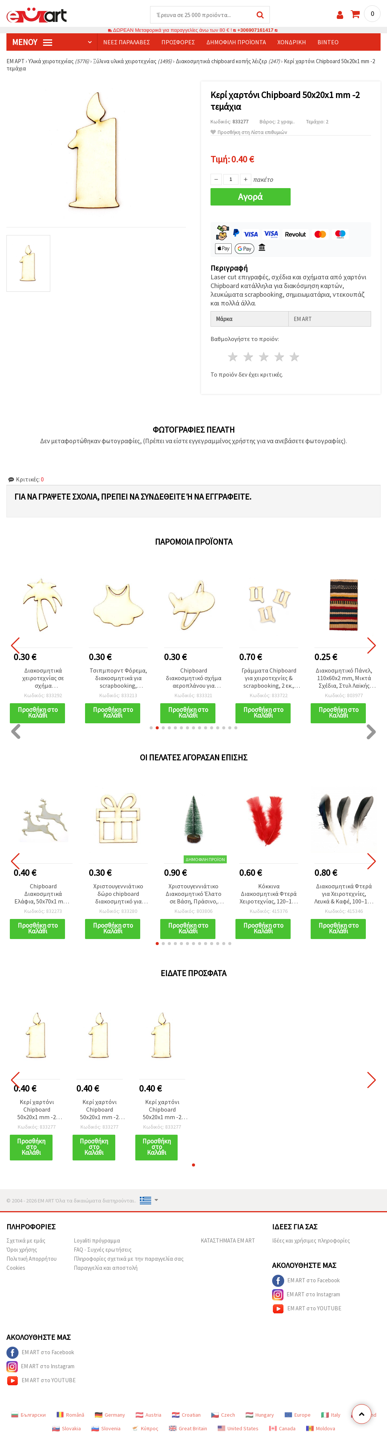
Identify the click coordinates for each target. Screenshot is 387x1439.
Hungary (260, 1414)
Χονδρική (291, 42)
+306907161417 (255, 30)
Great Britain (188, 1428)
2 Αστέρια (249, 356)
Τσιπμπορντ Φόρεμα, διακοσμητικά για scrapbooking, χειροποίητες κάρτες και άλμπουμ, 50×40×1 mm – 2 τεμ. (118, 678)
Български (28, 1415)
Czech (223, 1414)
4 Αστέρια (279, 356)
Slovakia (66, 1428)
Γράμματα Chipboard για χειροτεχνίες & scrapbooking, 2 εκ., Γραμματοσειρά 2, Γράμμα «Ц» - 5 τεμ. (268, 678)
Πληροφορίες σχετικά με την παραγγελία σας (129, 1258)
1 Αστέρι (233, 356)
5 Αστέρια (295, 356)
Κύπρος (144, 1428)
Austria (148, 1414)
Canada (282, 1428)
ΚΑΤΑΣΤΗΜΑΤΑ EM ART (228, 1240)
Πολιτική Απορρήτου (31, 1258)
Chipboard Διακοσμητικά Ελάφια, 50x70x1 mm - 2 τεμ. (43, 894)
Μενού (32, 42)
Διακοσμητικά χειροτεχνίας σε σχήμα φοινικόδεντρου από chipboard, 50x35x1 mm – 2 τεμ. (43, 678)
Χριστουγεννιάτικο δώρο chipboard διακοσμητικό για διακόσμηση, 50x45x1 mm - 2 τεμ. (118, 894)
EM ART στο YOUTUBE (306, 1309)
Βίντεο (328, 42)
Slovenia (106, 1428)
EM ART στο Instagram (306, 1294)
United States (238, 1428)
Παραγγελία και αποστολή (106, 1267)
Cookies (15, 1267)
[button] (151, 727)
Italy (331, 1414)
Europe (298, 1415)
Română (70, 1415)
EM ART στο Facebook (306, 1281)
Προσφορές (178, 42)
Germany (110, 1414)
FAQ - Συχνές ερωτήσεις (103, 1249)
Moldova (320, 1428)
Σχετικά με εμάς (25, 1240)
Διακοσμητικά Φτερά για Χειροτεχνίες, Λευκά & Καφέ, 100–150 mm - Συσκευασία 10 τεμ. (343, 894)
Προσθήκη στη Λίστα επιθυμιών (249, 132)
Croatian (186, 1414)
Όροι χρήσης (21, 1249)
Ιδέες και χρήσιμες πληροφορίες (311, 1240)
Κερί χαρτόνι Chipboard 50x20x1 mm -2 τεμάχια (36, 1110)
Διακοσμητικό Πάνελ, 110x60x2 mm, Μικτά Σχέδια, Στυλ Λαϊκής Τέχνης (344, 678)
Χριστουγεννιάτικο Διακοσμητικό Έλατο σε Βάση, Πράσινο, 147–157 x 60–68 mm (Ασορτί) (193, 894)
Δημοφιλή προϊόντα (236, 42)
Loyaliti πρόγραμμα (97, 1240)
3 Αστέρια (264, 356)
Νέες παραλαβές (126, 42)
